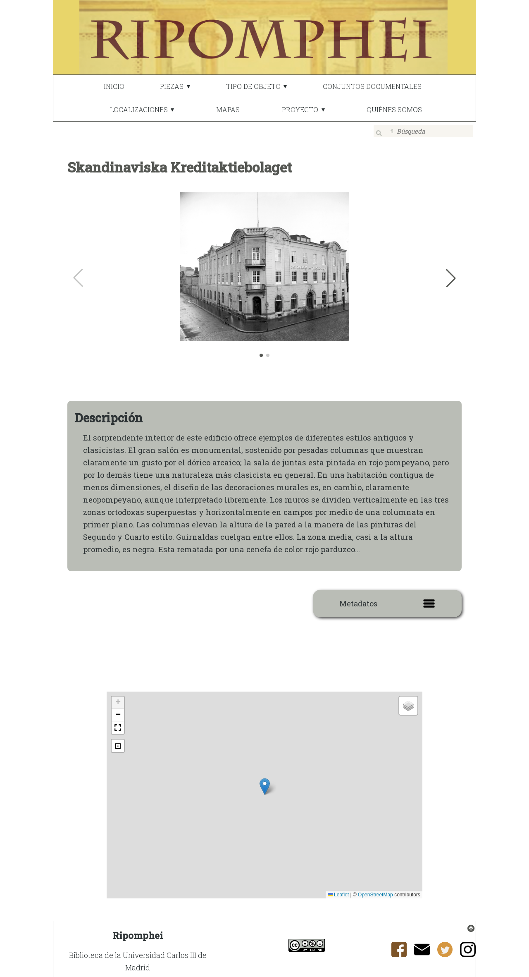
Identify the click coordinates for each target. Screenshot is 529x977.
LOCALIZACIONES (139, 109)
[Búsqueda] (423, 131)
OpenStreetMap (375, 890)
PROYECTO (300, 109)
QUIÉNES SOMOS (394, 109)
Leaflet (338, 890)
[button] (451, 273)
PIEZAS (171, 86)
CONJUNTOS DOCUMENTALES (372, 86)
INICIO (114, 86)
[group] (264, 273)
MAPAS (228, 109)
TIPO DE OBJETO (253, 86)
